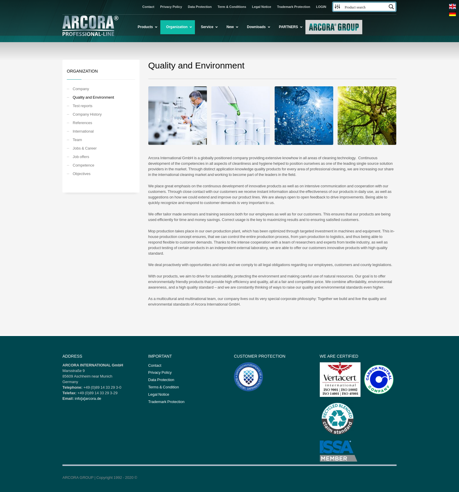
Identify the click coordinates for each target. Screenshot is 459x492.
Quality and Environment (93, 97)
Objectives (82, 173)
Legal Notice (261, 6)
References (82, 122)
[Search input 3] (365, 6)
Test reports (82, 105)
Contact (148, 6)
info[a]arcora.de (88, 398)
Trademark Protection (293, 6)
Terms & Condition (163, 387)
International (83, 131)
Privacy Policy (171, 6)
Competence (83, 165)
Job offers (81, 156)
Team (77, 139)
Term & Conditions (231, 6)
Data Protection (200, 6)
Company (81, 88)
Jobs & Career (85, 148)
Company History (87, 114)
